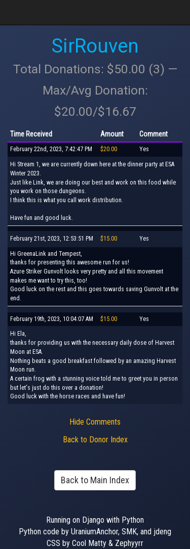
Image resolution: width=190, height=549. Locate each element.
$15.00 (108, 238)
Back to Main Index (95, 480)
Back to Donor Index (95, 439)
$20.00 (108, 149)
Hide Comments (95, 422)
